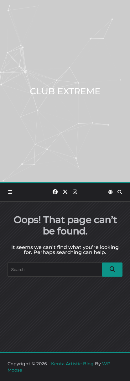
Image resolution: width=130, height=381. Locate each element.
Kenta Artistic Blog (72, 363)
